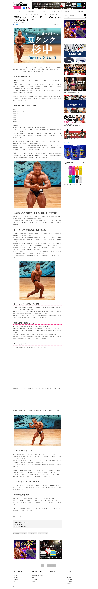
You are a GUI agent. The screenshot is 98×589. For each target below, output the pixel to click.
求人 (15, 581)
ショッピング (80, 11)
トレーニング (19, 11)
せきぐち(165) (43, 533)
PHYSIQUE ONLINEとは (19, 574)
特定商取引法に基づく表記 (37, 575)
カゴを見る (83, 1)
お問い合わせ (34, 581)
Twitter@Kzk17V (18, 524)
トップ (14, 14)
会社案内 (16, 575)
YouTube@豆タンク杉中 (20, 526)
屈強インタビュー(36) (20, 533)
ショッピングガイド (36, 574)
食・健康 (43, 11)
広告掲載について (17, 579)
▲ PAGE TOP (51, 565)
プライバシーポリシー (18, 577)
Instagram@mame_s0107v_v (21, 522)
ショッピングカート (54, 574)
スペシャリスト (55, 11)
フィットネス (31, 11)
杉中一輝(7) (33, 533)
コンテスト (67, 11)
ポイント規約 (34, 579)
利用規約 (33, 577)
